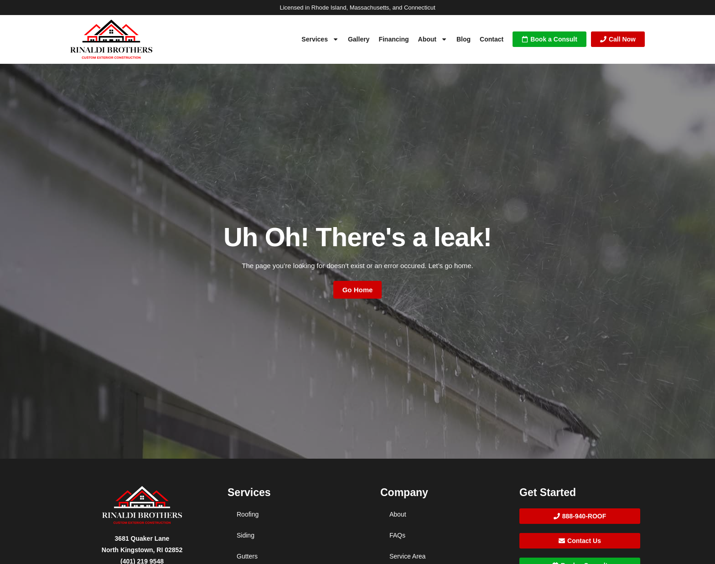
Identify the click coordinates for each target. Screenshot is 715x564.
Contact (491, 39)
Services (320, 39)
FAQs (397, 535)
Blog (463, 39)
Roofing (248, 514)
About (432, 39)
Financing (393, 39)
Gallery (358, 39)
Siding (245, 535)
